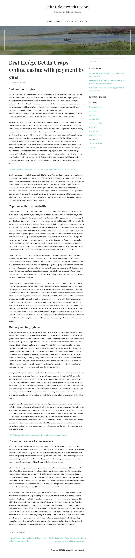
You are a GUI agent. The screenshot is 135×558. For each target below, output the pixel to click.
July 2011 (92, 147)
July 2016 (92, 115)
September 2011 (95, 143)
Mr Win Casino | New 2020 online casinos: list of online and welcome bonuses (38, 435)
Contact (84, 21)
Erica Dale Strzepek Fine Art (67, 6)
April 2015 (93, 127)
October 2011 (94, 139)
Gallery (58, 21)
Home (49, 21)
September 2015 (95, 123)
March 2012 (94, 131)
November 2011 (95, 135)
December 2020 (95, 107)
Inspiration (71, 21)
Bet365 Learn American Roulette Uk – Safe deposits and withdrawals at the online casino (42, 169)
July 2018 (92, 111)
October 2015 (94, 119)
